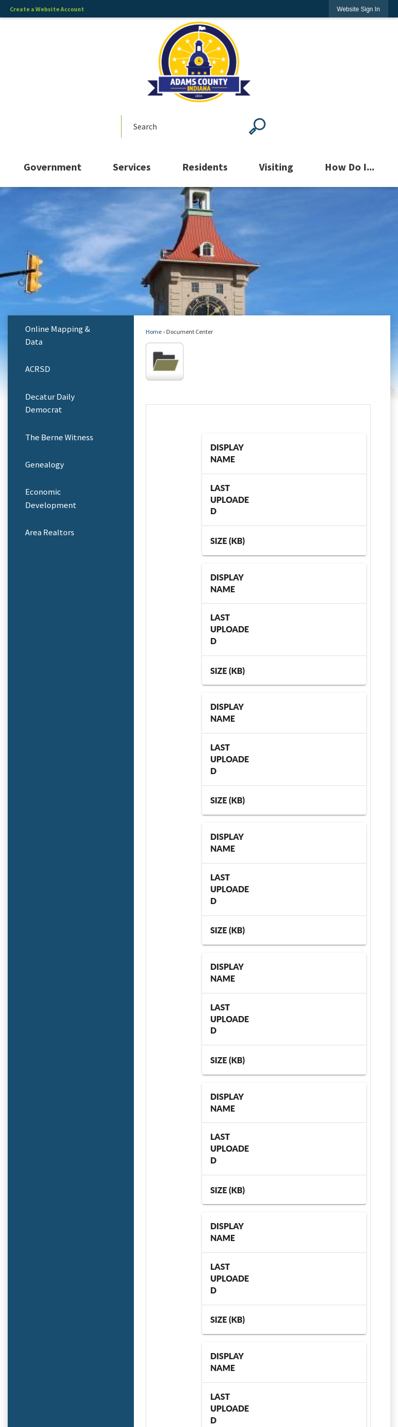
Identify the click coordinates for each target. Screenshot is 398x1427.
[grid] (284, 442)
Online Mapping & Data (57, 335)
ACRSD (37, 369)
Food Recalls (199, 1224)
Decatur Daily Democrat (50, 403)
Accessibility (199, 1350)
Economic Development (50, 498)
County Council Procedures (199, 1209)
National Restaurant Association (199, 1240)
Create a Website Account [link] (47, 9)
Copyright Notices (199, 1365)
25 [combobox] (291, 481)
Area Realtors (49, 532)
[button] (256, 126)
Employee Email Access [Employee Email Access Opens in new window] (199, 1193)
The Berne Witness (59, 437)
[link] (358, 9)
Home (154, 331)
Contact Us (199, 1334)
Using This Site (199, 1282)
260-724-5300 (211, 1146)
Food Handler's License (199, 1256)
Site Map (199, 1319)
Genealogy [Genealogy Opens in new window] (44, 464)
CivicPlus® (240, 1408)
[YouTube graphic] (199, 1043)
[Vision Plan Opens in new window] (199, 793)
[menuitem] (52, 167)
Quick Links (199, 1173)
